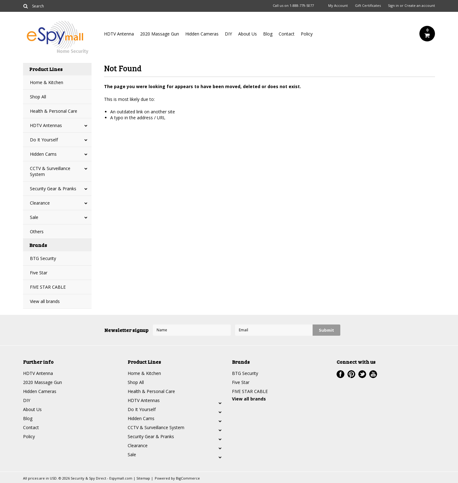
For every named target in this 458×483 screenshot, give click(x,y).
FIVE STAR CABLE (48, 287)
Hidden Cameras (202, 34)
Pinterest (351, 374)
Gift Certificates (368, 5)
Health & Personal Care (53, 111)
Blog (267, 34)
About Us (247, 34)
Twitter (362, 374)
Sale (34, 217)
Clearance (40, 203)
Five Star (38, 273)
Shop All (38, 97)
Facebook (340, 374)
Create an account (419, 5)
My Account (338, 5)
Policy (307, 34)
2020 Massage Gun (159, 34)
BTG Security (43, 258)
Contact (287, 34)
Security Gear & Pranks (53, 189)
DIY (228, 34)
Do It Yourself (44, 140)
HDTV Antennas (46, 125)
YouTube (373, 374)
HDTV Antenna (119, 34)
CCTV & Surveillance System (50, 171)
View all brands (45, 301)
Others (37, 231)
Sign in (393, 5)
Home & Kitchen (46, 82)
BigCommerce (188, 478)
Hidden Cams (43, 154)
